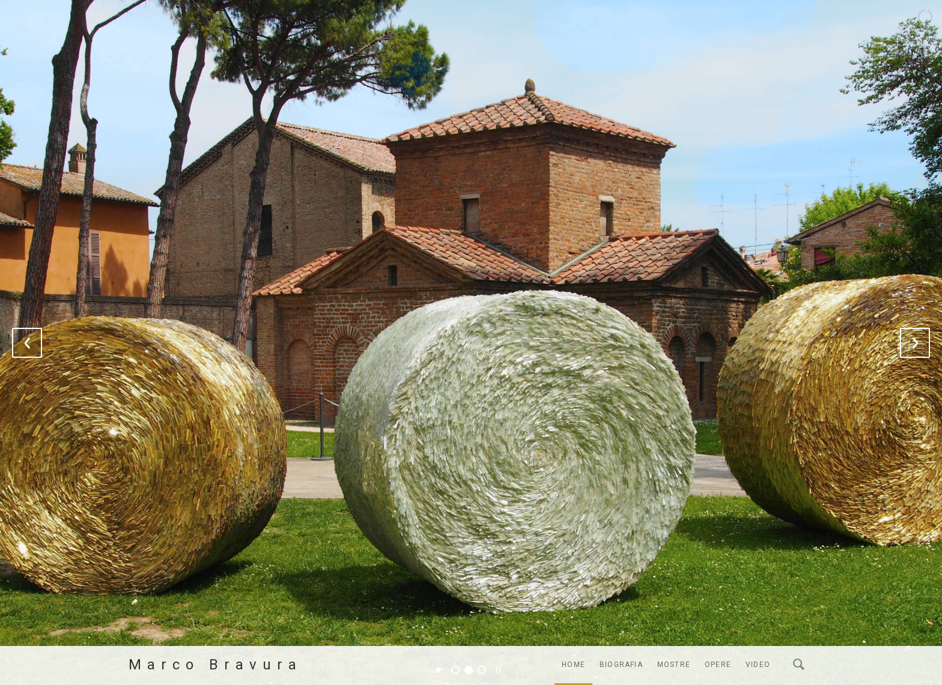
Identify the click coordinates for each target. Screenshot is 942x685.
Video (758, 664)
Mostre (673, 664)
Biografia (621, 664)
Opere (718, 664)
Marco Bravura (215, 664)
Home (573, 664)
